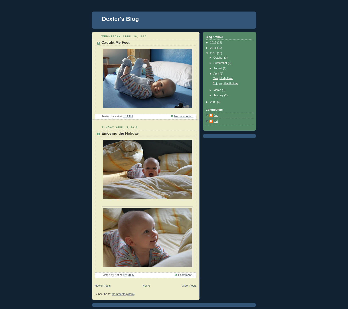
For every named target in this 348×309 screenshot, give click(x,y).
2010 (213, 53)
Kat (216, 121)
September (221, 63)
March (218, 90)
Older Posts (189, 285)
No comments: (183, 116)
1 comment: (185, 275)
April (217, 73)
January (219, 95)
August (218, 68)
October (219, 57)
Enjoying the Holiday (120, 133)
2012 (213, 42)
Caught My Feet (115, 42)
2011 (213, 47)
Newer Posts (103, 285)
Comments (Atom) (123, 294)
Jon (216, 115)
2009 (213, 102)
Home (146, 285)
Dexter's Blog (120, 19)
